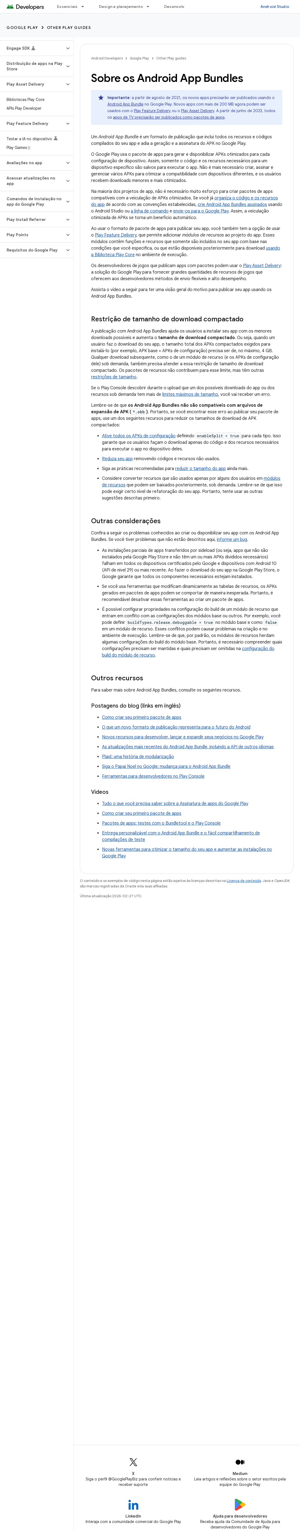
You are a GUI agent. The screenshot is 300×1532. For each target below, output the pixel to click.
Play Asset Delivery (197, 110)
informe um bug (232, 539)
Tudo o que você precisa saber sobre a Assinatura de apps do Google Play (175, 803)
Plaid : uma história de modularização (138, 756)
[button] (32, 48)
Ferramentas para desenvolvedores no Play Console (153, 776)
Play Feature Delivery (152, 110)
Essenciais (67, 6)
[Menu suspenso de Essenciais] (85, 6)
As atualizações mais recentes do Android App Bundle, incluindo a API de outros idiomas (188, 747)
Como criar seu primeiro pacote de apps (141, 717)
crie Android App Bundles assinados (232, 204)
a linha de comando (150, 211)
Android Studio (274, 6)
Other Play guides (69, 27)
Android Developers (107, 58)
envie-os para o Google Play (201, 211)
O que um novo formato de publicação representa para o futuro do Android (176, 727)
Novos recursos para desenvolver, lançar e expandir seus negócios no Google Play (182, 737)
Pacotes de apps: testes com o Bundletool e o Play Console (161, 823)
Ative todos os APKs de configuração (139, 436)
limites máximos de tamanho (190, 394)
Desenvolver (176, 6)
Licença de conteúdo (244, 880)
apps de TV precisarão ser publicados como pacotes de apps (168, 117)
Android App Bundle (125, 104)
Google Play (22, 27)
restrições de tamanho (113, 377)
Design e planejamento (121, 6)
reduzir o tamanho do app (200, 468)
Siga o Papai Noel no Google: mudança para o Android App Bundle (166, 766)
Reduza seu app (117, 459)
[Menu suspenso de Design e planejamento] (150, 6)
